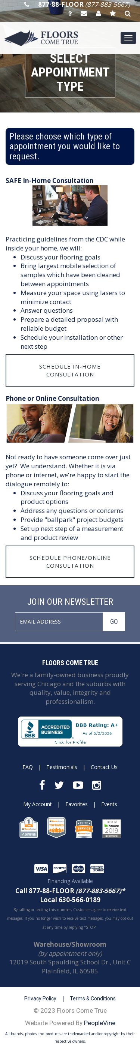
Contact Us (104, 767)
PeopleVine (99, 1023)
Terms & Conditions (93, 999)
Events (109, 804)
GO (114, 621)
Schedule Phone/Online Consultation (70, 561)
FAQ (27, 767)
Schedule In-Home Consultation (70, 370)
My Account (37, 804)
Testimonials (61, 767)
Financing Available (70, 881)
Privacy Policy (40, 999)
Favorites (76, 804)
